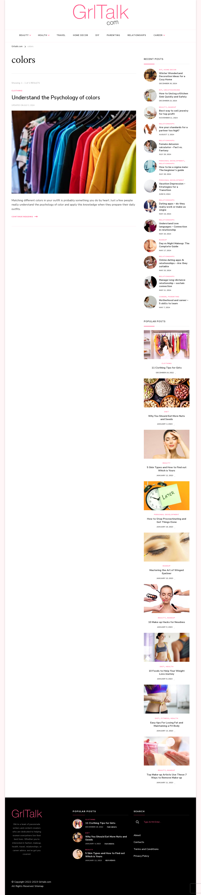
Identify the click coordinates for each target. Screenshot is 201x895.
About (137, 835)
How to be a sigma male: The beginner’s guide (173, 169)
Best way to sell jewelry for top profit (173, 112)
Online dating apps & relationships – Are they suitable (173, 263)
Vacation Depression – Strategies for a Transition (172, 187)
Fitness (165, 718)
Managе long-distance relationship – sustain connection (172, 283)
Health (42, 35)
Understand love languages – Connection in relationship (173, 226)
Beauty (24, 35)
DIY (97, 35)
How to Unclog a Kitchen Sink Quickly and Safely (173, 95)
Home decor (80, 35)
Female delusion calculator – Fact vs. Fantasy (170, 147)
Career (158, 35)
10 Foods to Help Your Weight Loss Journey (167, 672)
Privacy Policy (141, 856)
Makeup (172, 107)
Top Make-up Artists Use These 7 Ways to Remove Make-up (167, 776)
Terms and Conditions (146, 849)
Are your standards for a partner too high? (173, 129)
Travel (61, 35)
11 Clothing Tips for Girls (167, 367)
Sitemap (39, 886)
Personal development (171, 161)
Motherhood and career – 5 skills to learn (173, 302)
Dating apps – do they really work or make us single (172, 207)
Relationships (137, 35)
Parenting (113, 35)
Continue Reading (25, 216)
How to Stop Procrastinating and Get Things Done (166, 520)
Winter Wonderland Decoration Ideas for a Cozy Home (172, 76)
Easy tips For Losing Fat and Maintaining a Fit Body (166, 724)
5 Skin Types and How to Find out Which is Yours (166, 469)
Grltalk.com (45, 882)
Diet (166, 412)
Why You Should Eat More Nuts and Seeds (166, 418)
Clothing (17, 90)
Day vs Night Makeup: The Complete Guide (174, 245)
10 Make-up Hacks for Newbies (166, 622)
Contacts (139, 842)
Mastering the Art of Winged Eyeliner (166, 572)
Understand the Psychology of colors (56, 97)
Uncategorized (172, 90)
